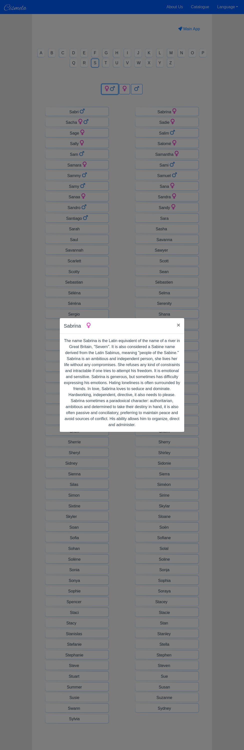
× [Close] (178, 325)
